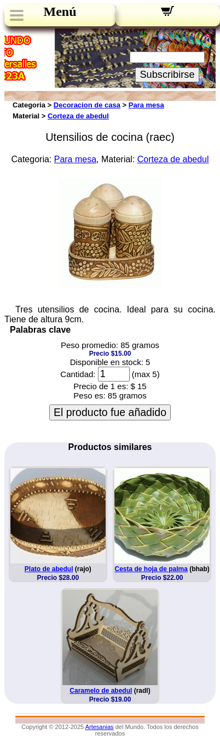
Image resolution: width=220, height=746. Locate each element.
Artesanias (99, 727)
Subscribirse (167, 74)
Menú (60, 11)
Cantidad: (77, 374)
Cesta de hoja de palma (150, 569)
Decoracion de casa (87, 105)
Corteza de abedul (78, 116)
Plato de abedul (49, 569)
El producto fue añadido (110, 412)
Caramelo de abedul (101, 690)
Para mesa (146, 105)
